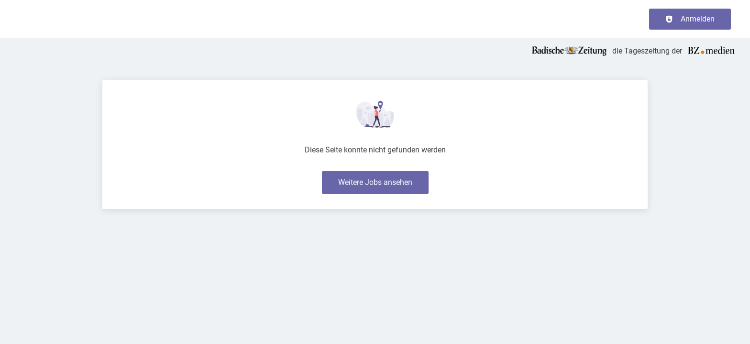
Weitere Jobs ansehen (375, 182)
